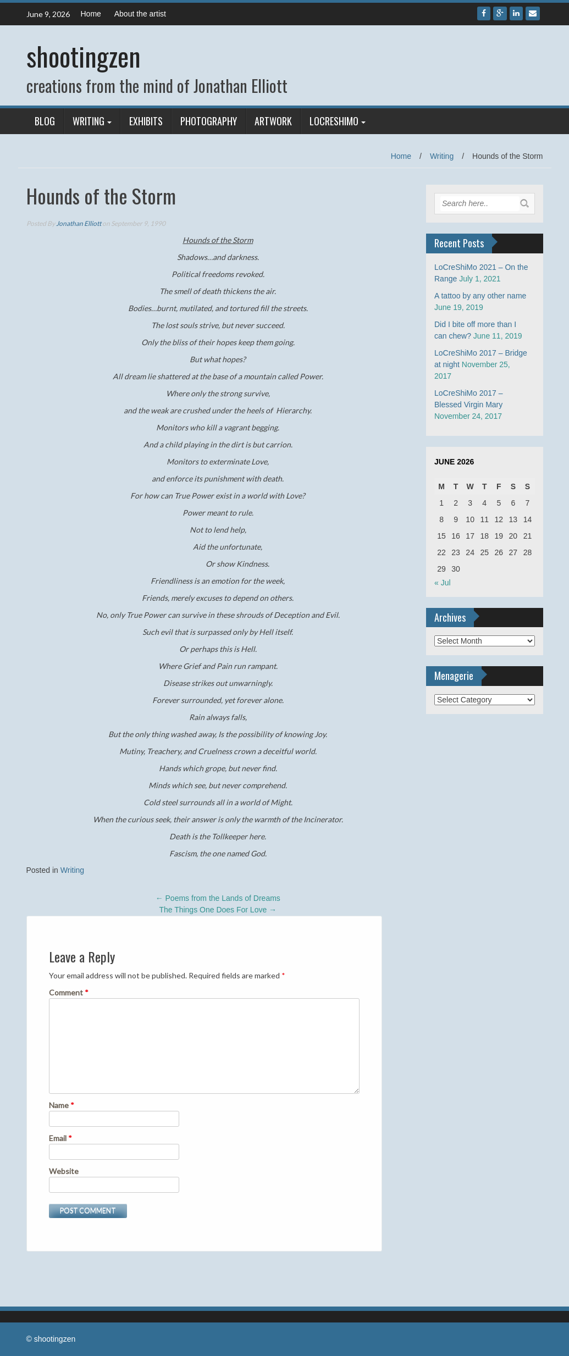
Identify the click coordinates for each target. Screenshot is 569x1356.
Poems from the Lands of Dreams (218, 898)
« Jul (442, 582)
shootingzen (83, 55)
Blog (45, 121)
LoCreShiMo (334, 121)
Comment (69, 992)
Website (64, 1171)
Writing (88, 121)
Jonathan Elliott (78, 223)
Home (91, 13)
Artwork (273, 121)
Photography (208, 121)
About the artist (140, 13)
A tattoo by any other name (480, 295)
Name (61, 1105)
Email (60, 1138)
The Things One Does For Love (218, 909)
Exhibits (146, 121)
